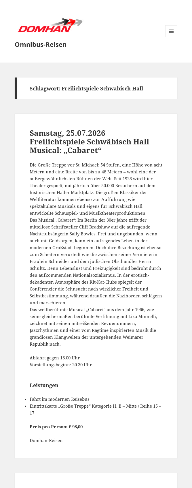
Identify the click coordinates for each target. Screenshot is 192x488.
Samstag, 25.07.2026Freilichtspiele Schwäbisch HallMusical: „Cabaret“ (89, 141)
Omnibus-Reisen (40, 44)
